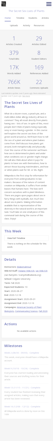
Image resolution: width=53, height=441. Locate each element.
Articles (45, 17)
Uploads (14, 25)
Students (32, 17)
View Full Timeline (16, 238)
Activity (26, 25)
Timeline (20, 17)
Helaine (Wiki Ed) (26, 270)
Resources (39, 25)
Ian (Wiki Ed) (41, 270)
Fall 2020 (43, 311)
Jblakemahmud (24, 266)
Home (8, 17)
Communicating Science (26, 311)
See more (26, 96)
